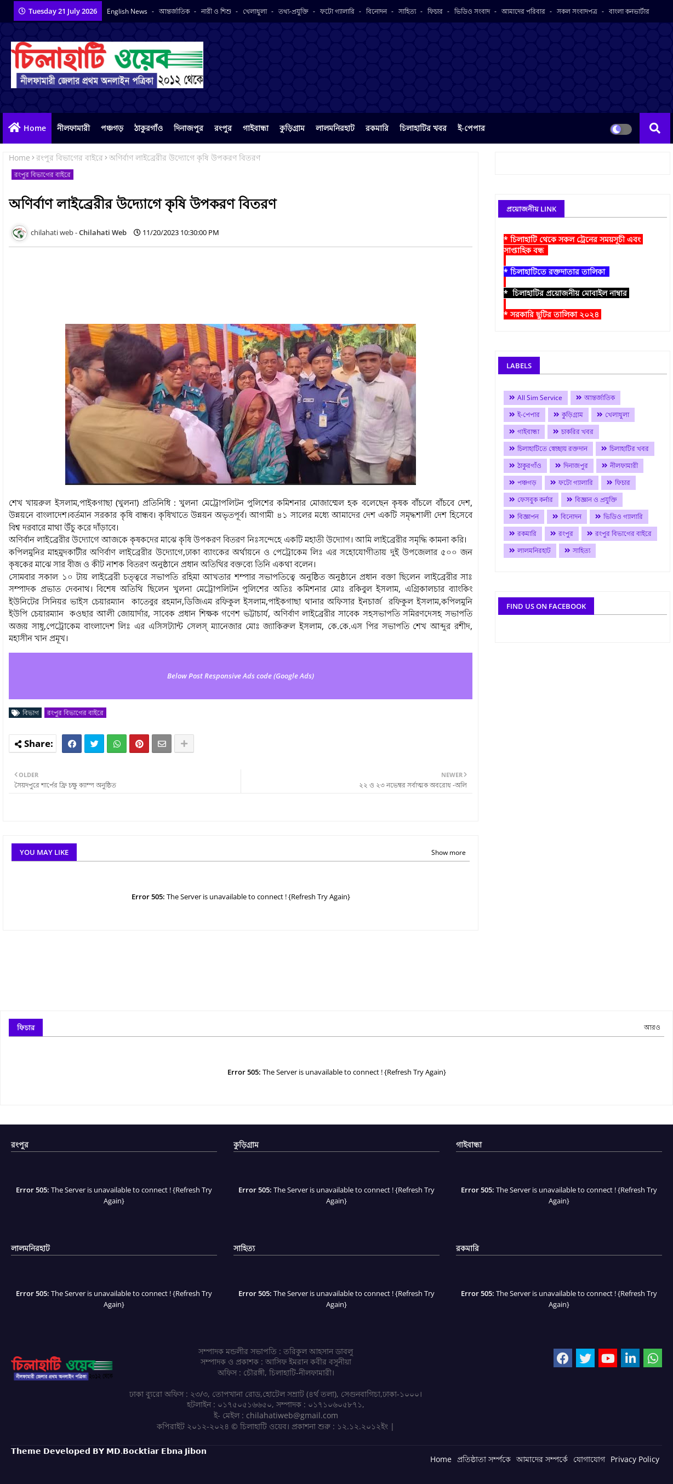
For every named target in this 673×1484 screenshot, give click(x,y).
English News (128, 11)
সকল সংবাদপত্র (578, 11)
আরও (652, 1027)
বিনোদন (377, 11)
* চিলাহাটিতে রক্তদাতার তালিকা (556, 271)
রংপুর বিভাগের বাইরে (69, 157)
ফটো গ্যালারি (338, 11)
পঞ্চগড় (112, 128)
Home (35, 128)
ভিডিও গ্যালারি (623, 516)
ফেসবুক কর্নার (535, 499)
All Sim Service (539, 397)
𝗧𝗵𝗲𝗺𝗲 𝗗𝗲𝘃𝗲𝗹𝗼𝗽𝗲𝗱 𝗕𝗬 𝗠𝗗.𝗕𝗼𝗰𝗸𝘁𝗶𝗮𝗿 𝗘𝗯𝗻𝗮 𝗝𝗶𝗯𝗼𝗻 (109, 1451)
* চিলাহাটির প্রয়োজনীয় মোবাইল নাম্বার (566, 293)
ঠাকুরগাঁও (148, 128)
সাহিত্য (408, 11)
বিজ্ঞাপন (528, 516)
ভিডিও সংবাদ (473, 11)
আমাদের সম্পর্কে (542, 1459)
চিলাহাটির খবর (423, 128)
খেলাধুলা (256, 11)
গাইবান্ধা (256, 128)
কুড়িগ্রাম (292, 128)
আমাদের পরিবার (524, 11)
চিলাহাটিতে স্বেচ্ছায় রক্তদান (552, 448)
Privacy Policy (635, 1459)
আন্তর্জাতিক (175, 11)
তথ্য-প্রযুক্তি (294, 11)
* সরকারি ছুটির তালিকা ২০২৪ (552, 314)
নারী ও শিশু (217, 11)
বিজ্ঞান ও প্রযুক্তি (596, 499)
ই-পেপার (471, 128)
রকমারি (377, 128)
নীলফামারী (73, 128)
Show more (448, 852)
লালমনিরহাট (335, 128)
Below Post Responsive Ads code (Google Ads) (240, 676)
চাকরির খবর (577, 431)
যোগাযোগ (589, 1459)
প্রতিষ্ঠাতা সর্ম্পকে (484, 1459)
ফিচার (435, 11)
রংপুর (223, 128)
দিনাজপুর (188, 128)
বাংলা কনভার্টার (629, 11)
